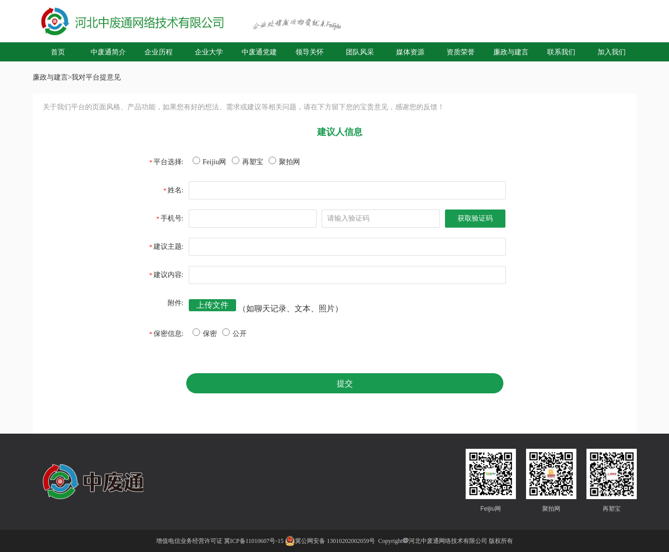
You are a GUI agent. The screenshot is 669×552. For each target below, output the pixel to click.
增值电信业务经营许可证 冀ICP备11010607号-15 (219, 540)
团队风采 (360, 52)
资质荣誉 (461, 52)
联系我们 (561, 52)
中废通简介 (108, 52)
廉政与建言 (511, 52)
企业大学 (209, 52)
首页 (58, 52)
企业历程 (158, 52)
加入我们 (612, 52)
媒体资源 (410, 52)
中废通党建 (259, 52)
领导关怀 (309, 52)
